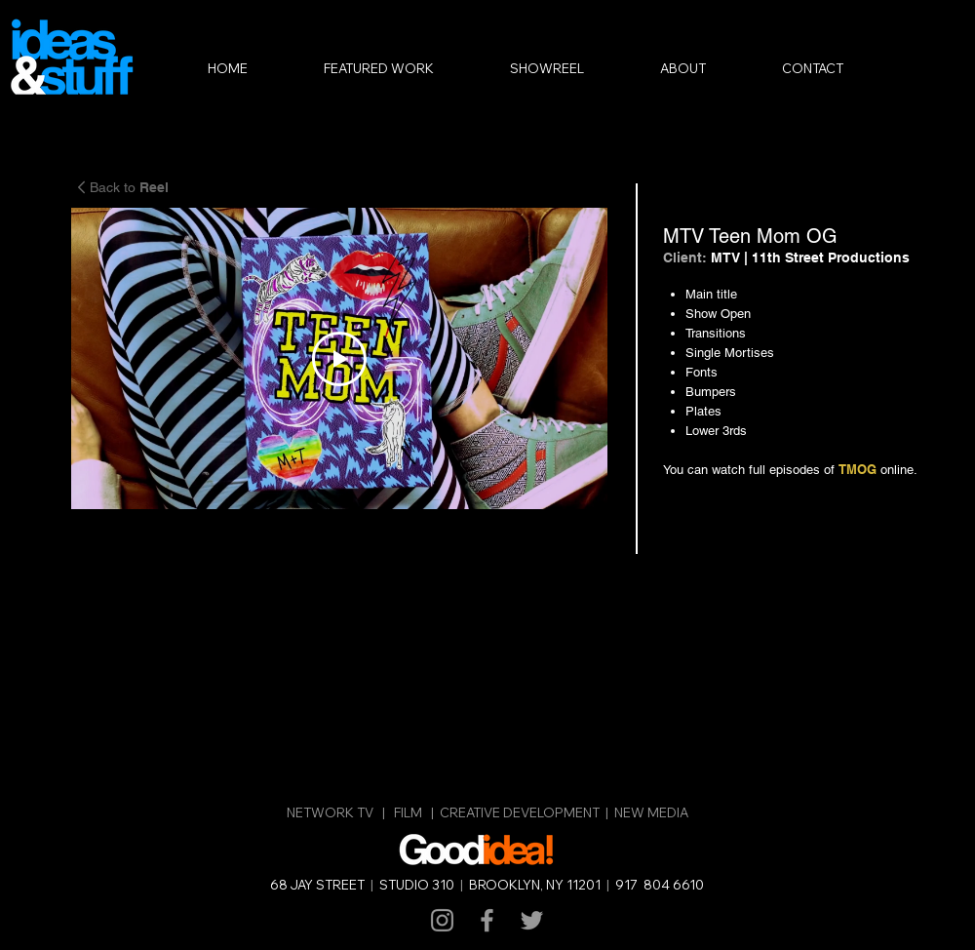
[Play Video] (339, 359)
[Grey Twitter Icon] (532, 920)
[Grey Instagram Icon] (442, 920)
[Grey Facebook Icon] (487, 920)
